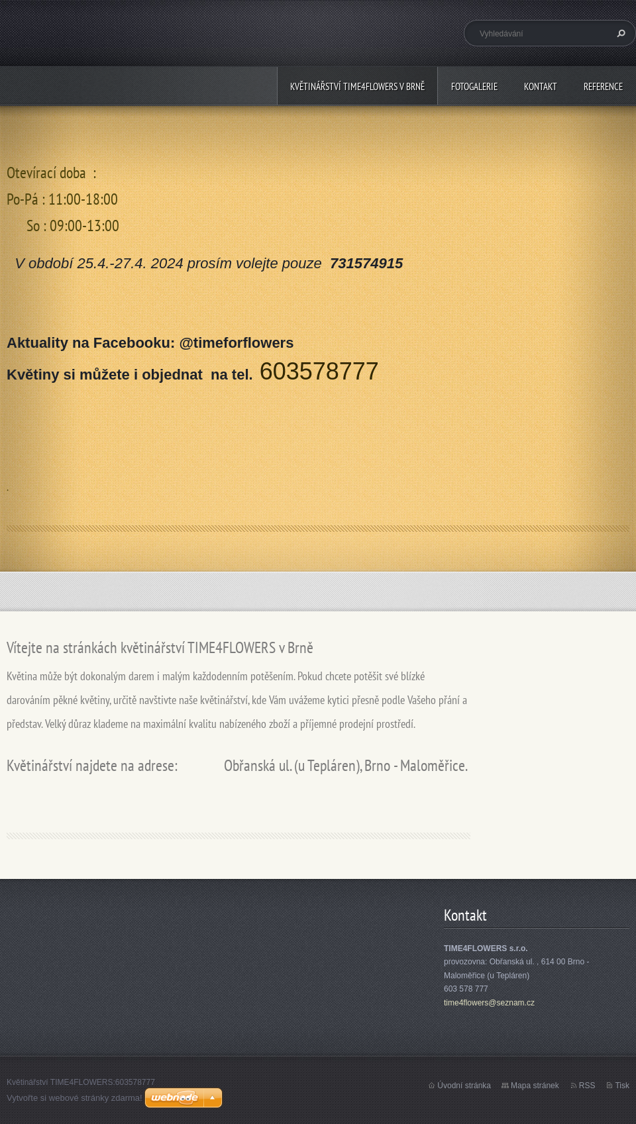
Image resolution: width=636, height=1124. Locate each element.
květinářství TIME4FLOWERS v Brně (357, 86)
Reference (603, 86)
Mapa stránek (535, 1085)
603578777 (319, 371)
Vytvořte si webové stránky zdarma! (74, 1098)
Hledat (619, 33)
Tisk (622, 1085)
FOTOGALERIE (474, 86)
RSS (587, 1085)
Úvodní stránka (464, 1085)
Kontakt (540, 86)
